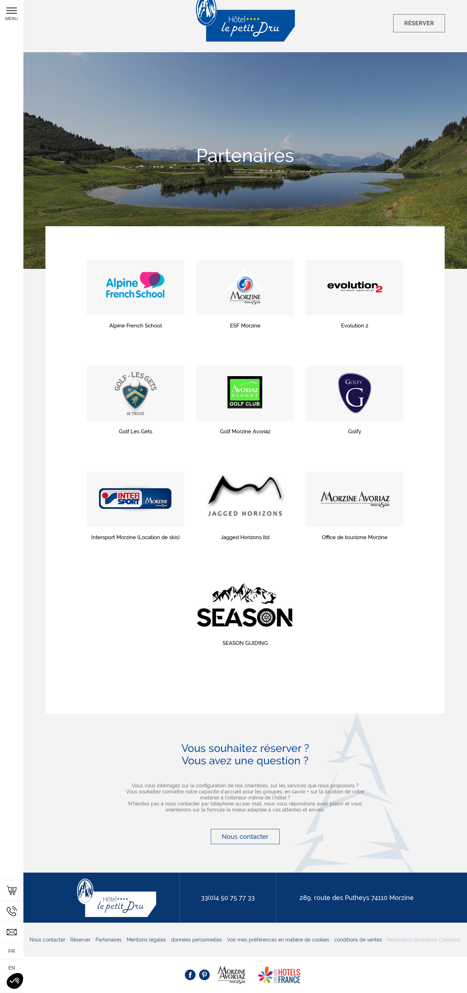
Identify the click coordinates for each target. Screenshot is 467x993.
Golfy (354, 431)
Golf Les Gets (135, 431)
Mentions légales (146, 940)
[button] (14, 980)
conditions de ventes (358, 940)
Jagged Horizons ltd (245, 537)
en (11, 968)
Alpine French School (135, 325)
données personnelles (196, 940)
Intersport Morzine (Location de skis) (135, 537)
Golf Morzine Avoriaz (245, 431)
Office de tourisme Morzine (355, 537)
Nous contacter (245, 836)
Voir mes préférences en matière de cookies (278, 940)
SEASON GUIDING (245, 643)
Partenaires (108, 940)
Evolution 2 (354, 325)
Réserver (80, 940)
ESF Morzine (245, 325)
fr (12, 951)
